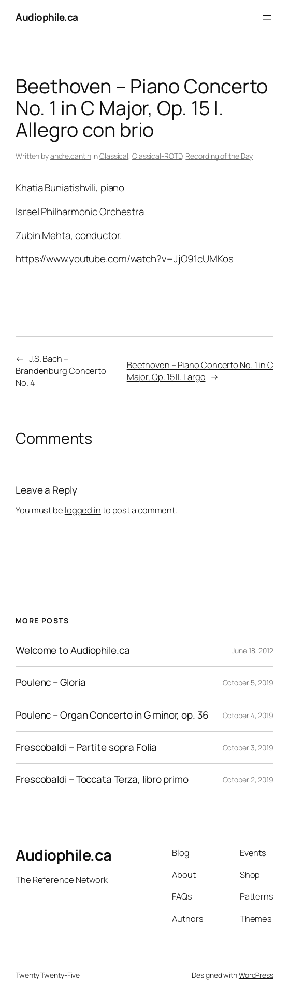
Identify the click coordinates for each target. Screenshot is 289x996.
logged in (83, 510)
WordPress (256, 975)
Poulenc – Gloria (50, 682)
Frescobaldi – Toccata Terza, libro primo (102, 779)
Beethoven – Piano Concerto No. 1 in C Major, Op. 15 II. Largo (200, 371)
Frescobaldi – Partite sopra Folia (86, 747)
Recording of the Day (219, 156)
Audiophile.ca (47, 17)
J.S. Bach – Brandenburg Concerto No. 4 (61, 370)
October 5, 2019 (248, 683)
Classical (113, 156)
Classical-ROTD (157, 156)
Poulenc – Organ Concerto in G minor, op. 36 (112, 715)
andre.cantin (70, 156)
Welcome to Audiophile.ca (73, 650)
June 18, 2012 (252, 650)
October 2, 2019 (248, 779)
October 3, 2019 (248, 747)
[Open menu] (267, 17)
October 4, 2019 (248, 715)
